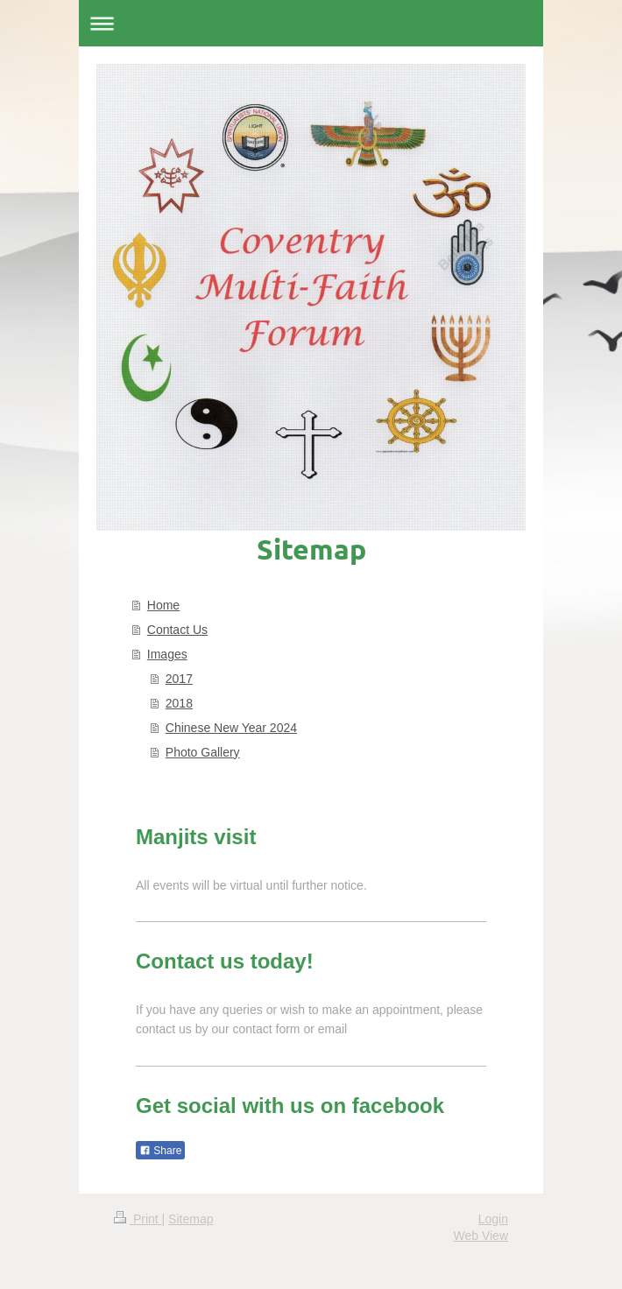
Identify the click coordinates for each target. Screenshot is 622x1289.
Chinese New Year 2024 (231, 728)
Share (160, 1151)
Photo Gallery (203, 752)
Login (493, 1219)
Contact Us (177, 630)
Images (167, 654)
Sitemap (190, 1219)
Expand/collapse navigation (311, 23)
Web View (480, 1236)
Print (138, 1219)
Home (163, 605)
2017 (179, 679)
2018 (179, 703)
